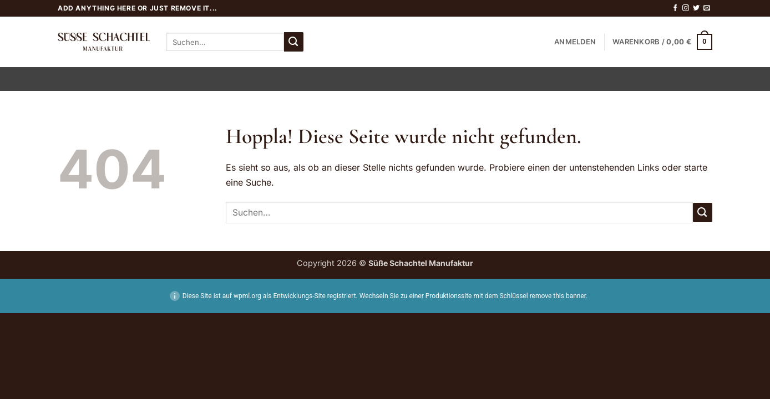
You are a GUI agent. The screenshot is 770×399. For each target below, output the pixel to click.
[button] (575, 42)
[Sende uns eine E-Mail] (706, 8)
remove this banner (558, 296)
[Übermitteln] (293, 42)
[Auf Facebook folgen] (675, 8)
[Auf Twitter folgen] (696, 8)
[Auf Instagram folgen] (685, 8)
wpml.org (247, 296)
